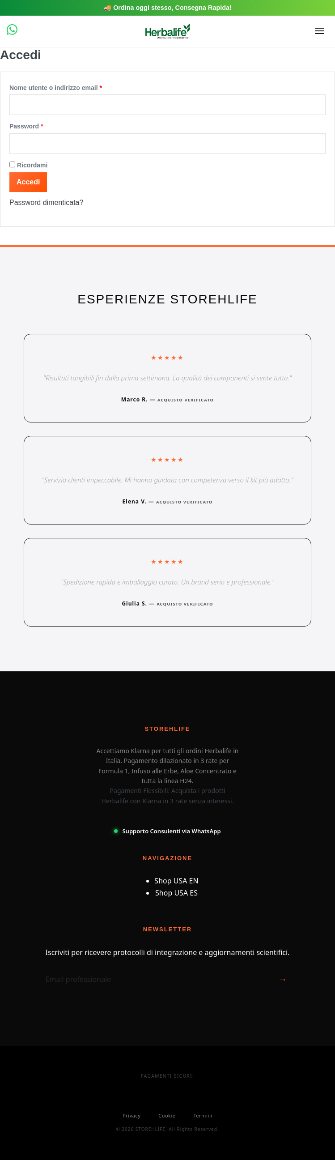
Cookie (166, 1115)
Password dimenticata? (46, 202)
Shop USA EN (176, 881)
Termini (203, 1115)
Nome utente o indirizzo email (69, 86)
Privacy (131, 1115)
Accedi (28, 182)
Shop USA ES (176, 893)
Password (40, 124)
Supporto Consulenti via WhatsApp (167, 831)
